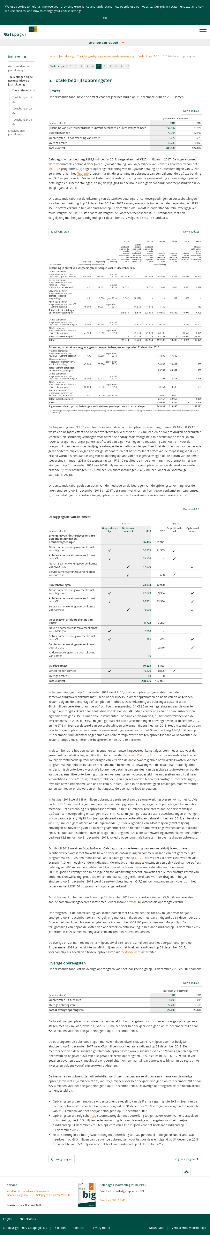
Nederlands (28, 1219)
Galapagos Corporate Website (43, 1195)
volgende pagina (184, 1159)
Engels (7, 1219)
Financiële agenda (14, 1195)
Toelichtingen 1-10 (23, 90)
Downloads (42, 1191)
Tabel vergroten (60, 231)
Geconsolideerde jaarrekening (18, 68)
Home (51, 56)
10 (127, 66)
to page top (186, 1172)
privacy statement (172, 6)
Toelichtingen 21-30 (22, 110)
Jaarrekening (66, 56)
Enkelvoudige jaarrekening (16, 132)
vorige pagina (64, 1159)
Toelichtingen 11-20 (22, 99)
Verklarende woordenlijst (14, 1191)
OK (105, 18)
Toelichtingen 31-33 (22, 122)
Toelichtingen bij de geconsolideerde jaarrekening (20, 80)
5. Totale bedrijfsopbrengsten (179, 56)
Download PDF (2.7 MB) (112, 1200)
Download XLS (190, 110)
